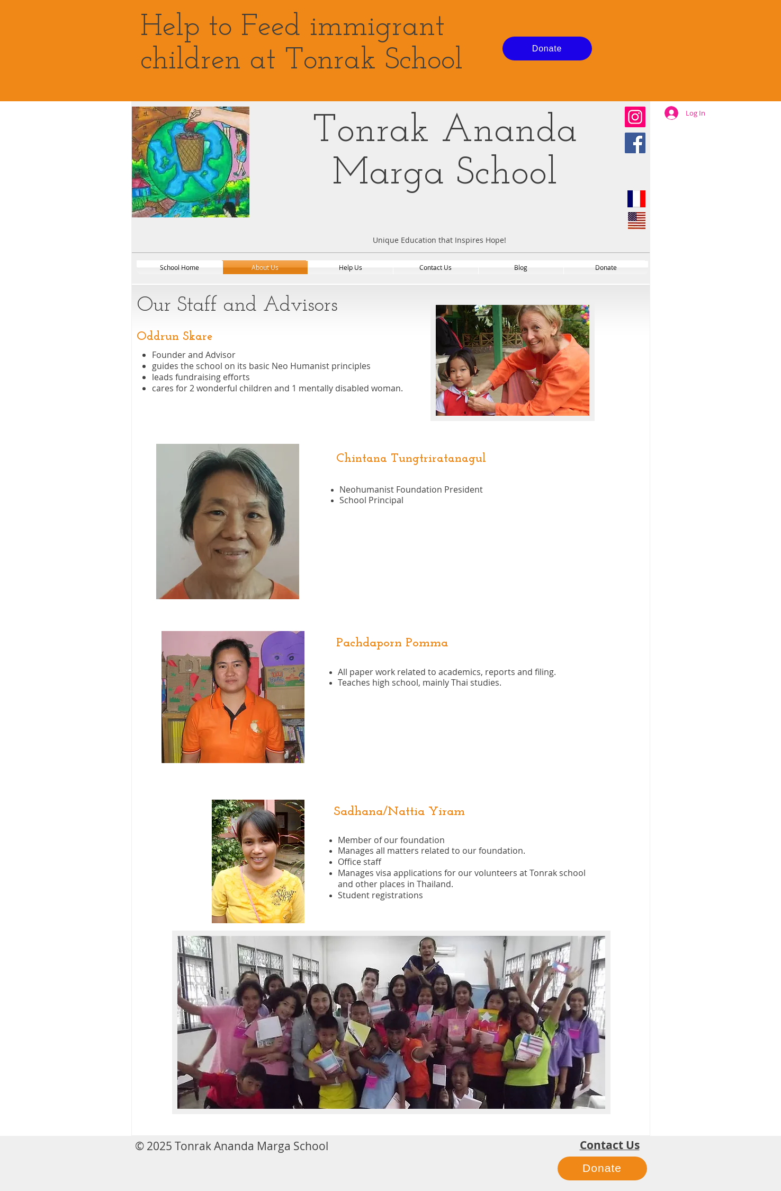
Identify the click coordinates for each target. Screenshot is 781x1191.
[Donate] (547, 48)
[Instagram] (635, 117)
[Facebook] (635, 143)
